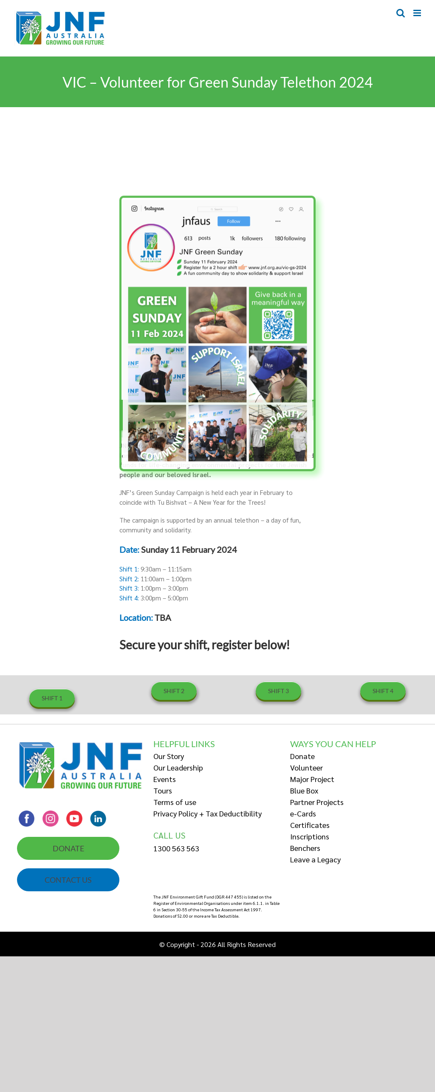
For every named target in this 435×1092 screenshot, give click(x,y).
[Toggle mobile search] (400, 13)
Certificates (310, 825)
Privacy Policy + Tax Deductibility (207, 813)
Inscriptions (309, 836)
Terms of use (174, 802)
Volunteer (306, 767)
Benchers (305, 848)
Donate (302, 756)
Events (164, 779)
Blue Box (304, 790)
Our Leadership (178, 767)
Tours (162, 790)
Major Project (312, 779)
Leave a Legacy (315, 859)
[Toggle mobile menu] (417, 13)
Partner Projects (317, 802)
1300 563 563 (176, 848)
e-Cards (303, 813)
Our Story (168, 756)
